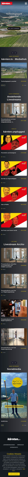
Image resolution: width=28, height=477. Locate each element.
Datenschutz (14, 447)
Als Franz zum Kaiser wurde (9, 230)
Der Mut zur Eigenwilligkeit (8, 178)
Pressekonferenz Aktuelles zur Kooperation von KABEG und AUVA (8, 265)
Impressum (20, 444)
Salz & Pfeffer (5, 204)
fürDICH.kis (4, 421)
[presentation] (13, 53)
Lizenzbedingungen (9, 444)
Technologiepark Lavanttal (8, 81)
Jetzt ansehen (14, 28)
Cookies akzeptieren (14, 474)
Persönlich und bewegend (8, 152)
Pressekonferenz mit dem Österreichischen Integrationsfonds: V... (8, 121)
